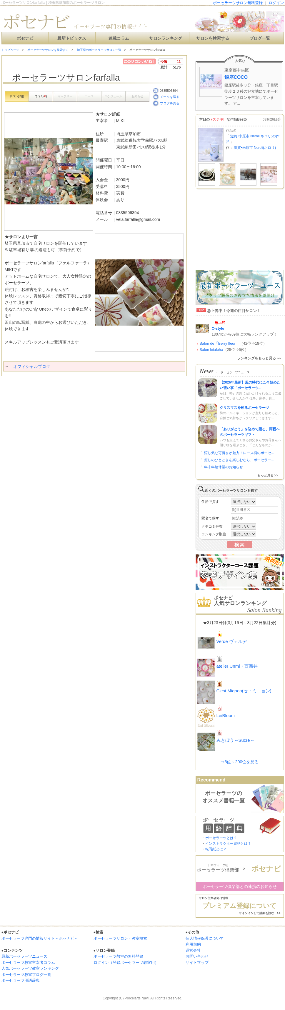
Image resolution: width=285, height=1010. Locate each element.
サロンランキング (165, 38)
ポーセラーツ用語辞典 (20, 980)
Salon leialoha (211, 349)
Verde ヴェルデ (231, 641)
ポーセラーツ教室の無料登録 (118, 956)
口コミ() (40, 96)
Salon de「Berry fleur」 (219, 343)
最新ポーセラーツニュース (24, 956)
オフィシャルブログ (31, 366)
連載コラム (119, 38)
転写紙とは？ (215, 849)
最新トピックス (71, 38)
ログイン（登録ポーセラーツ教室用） (126, 962)
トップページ (10, 49)
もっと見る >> (267, 475)
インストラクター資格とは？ (228, 843)
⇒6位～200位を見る (239, 761)
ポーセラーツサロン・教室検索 (120, 938)
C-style (218, 328)
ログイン (276, 3)
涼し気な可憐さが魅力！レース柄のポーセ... (239, 453)
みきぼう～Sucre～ (235, 740)
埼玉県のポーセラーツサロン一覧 (99, 49)
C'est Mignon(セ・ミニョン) (243, 690)
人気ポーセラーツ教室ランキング (30, 968)
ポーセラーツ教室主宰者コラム (28, 962)
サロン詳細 (16, 96)
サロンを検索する (212, 38)
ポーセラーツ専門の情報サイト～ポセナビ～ (39, 938)
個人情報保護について (205, 938)
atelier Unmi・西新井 (237, 666)
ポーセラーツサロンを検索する (48, 49)
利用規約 (193, 944)
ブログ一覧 (259, 38)
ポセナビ (25, 38)
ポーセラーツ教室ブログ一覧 (26, 974)
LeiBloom (225, 715)
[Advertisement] (70, 388)
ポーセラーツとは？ (221, 838)
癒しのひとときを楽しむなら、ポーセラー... (239, 460)
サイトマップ (197, 962)
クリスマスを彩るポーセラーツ (244, 408)
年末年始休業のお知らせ (223, 467)
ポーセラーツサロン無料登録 (238, 3)
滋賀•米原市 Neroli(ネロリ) (255, 148)
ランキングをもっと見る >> (259, 358)
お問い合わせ (197, 956)
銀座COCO (236, 77)
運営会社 (193, 950)
